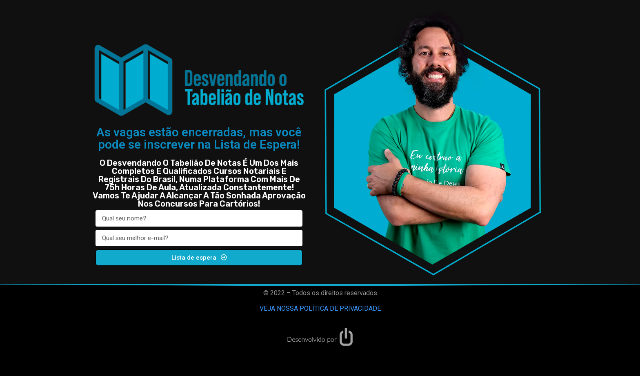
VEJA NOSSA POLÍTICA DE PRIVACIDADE (320, 308)
